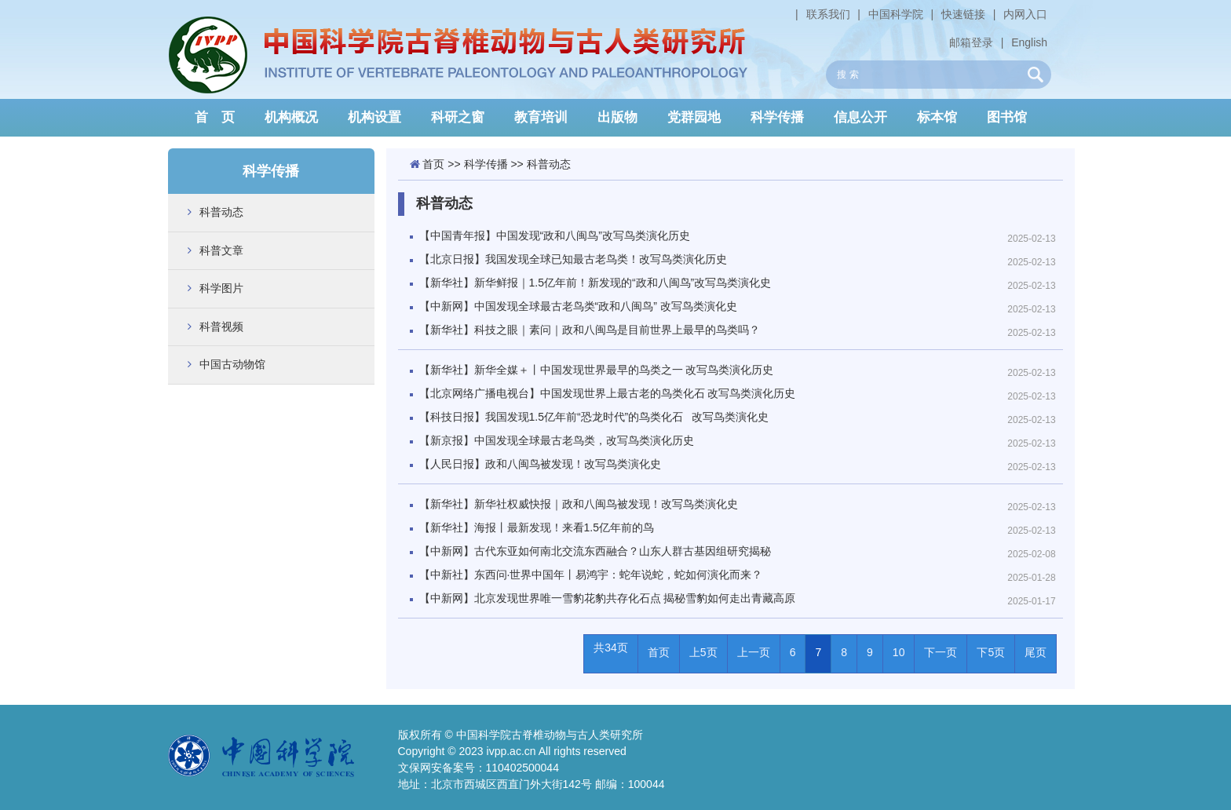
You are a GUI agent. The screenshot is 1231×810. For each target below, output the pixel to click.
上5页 (703, 652)
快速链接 (963, 14)
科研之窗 (457, 117)
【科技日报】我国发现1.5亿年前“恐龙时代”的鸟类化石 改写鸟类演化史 (594, 416)
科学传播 (777, 117)
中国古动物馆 (232, 364)
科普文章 (221, 250)
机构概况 (291, 117)
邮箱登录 (971, 42)
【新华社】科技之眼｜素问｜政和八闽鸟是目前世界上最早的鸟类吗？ (589, 329)
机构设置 (374, 117)
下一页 (940, 652)
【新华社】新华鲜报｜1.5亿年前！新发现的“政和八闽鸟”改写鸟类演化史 (595, 282)
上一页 (753, 652)
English (1029, 42)
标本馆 (937, 117)
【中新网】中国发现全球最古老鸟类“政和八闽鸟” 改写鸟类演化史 (578, 306)
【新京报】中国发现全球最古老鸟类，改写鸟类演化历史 (556, 440)
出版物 (617, 117)
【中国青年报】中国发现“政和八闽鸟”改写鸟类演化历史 (554, 235)
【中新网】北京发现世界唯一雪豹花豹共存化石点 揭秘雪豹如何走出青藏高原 (607, 598)
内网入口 (1025, 14)
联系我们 (828, 14)
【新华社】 (536, 527)
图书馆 (1007, 117)
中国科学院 (895, 14)
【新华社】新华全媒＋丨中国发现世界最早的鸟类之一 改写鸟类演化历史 (596, 369)
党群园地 (694, 117)
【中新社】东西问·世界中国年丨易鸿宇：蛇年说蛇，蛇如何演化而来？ (591, 574)
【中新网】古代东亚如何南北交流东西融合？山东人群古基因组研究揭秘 (595, 551)
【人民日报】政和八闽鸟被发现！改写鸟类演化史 (540, 464)
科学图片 (221, 288)
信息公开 (860, 117)
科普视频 (221, 326)
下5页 (991, 652)
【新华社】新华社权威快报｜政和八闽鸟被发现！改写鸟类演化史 (578, 504)
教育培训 (541, 117)
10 (899, 652)
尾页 (1036, 652)
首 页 (215, 117)
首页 (433, 164)
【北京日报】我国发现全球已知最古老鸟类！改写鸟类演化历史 (573, 259)
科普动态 (221, 212)
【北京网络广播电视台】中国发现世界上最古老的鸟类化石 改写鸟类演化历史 (607, 393)
